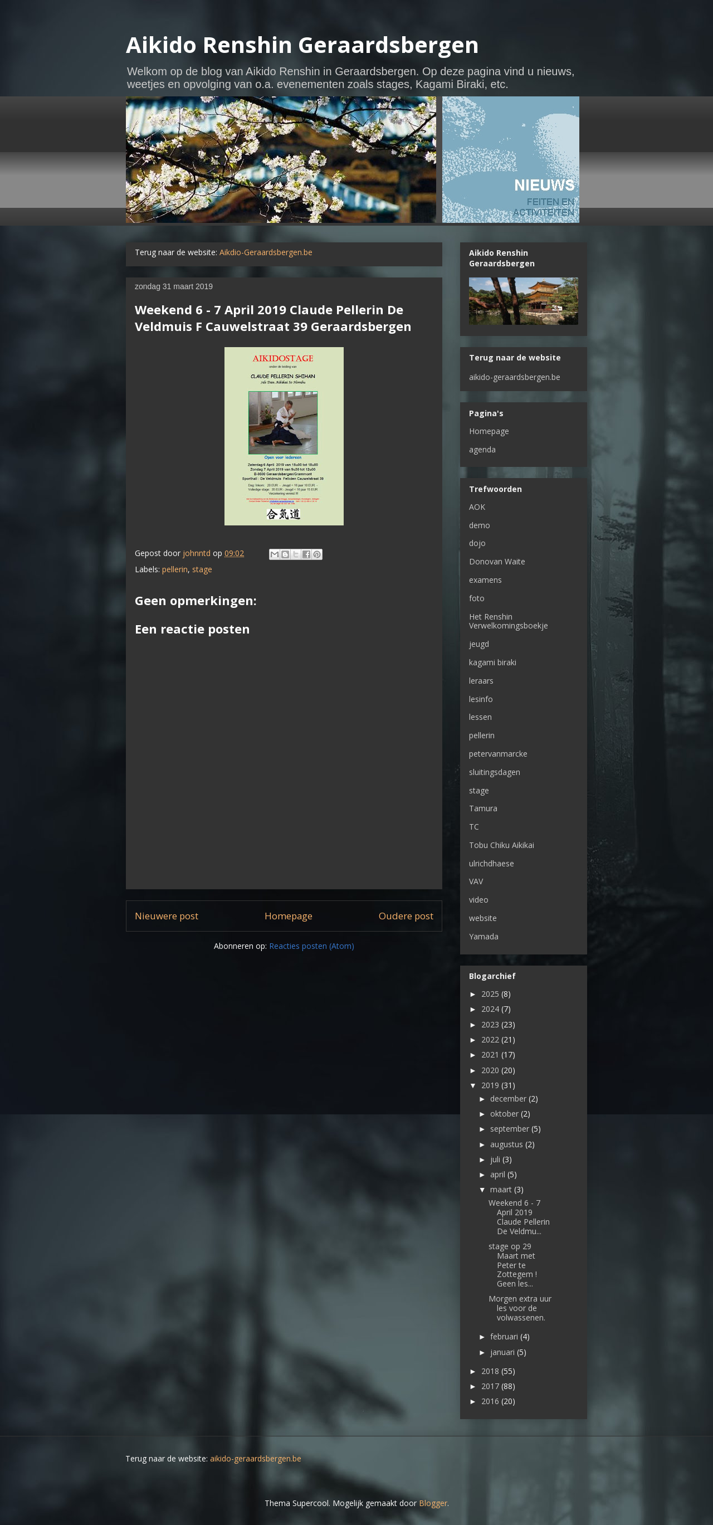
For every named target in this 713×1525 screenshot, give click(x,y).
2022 (491, 1039)
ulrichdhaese (491, 863)
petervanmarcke (498, 753)
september (510, 1128)
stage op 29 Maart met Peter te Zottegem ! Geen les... (513, 1265)
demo (479, 525)
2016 (491, 1401)
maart (502, 1189)
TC (474, 826)
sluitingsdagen (494, 772)
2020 (491, 1070)
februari (505, 1336)
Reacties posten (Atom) (311, 946)
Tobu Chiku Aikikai (501, 845)
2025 (491, 993)
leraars (481, 680)
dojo (477, 543)
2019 (491, 1085)
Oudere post (406, 915)
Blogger (433, 1503)
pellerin (175, 569)
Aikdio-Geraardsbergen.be (265, 252)
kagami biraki (492, 662)
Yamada (484, 936)
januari (503, 1352)
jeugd (479, 644)
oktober (505, 1113)
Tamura (483, 808)
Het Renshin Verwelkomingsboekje (508, 621)
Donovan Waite (497, 561)
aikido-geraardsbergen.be (514, 377)
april (498, 1174)
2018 (491, 1371)
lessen (480, 717)
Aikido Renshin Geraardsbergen (302, 44)
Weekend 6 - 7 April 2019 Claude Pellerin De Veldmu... (519, 1216)
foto (477, 598)
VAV (476, 881)
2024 (491, 1008)
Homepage (288, 915)
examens (485, 579)
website (483, 918)
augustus (507, 1144)
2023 (491, 1024)
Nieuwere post (166, 915)
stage (202, 569)
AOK (477, 506)
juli (496, 1159)
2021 (491, 1054)
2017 (491, 1386)
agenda (482, 449)
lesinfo (481, 699)
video (479, 899)
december (509, 1098)
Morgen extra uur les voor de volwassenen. (520, 1308)
